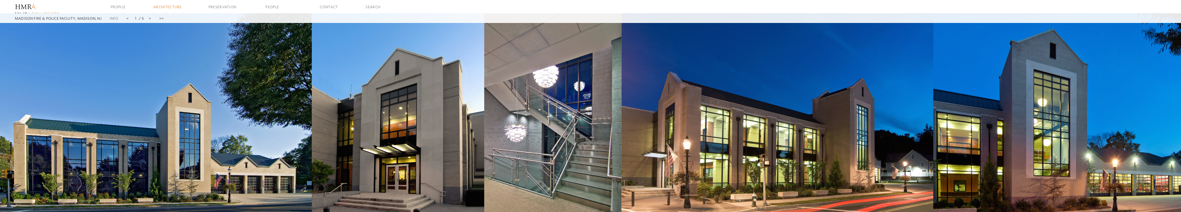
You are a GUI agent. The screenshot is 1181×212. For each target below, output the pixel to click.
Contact (329, 7)
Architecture (167, 7)
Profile (118, 7)
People (272, 7)
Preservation (222, 7)
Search (373, 7)
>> (161, 18)
